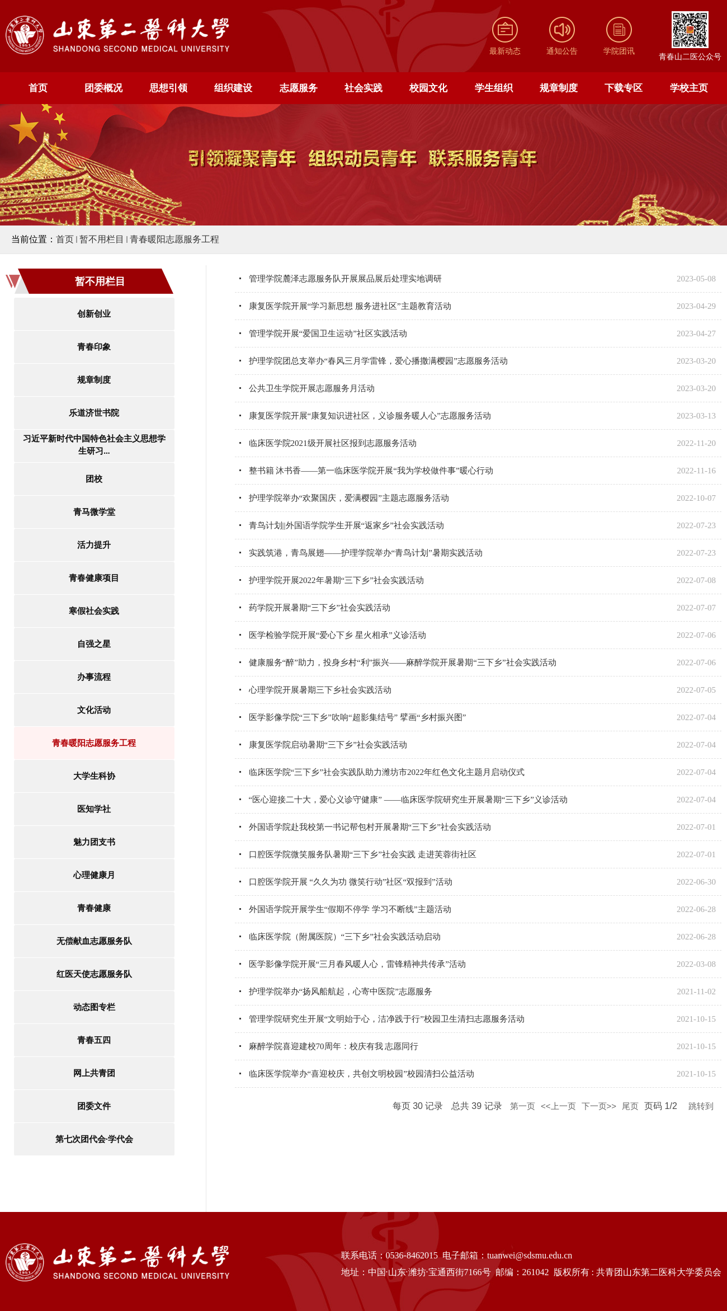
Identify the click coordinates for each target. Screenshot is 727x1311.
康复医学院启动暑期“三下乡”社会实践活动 (328, 744)
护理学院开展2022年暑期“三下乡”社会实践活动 (336, 580)
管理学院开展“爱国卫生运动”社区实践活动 (328, 333)
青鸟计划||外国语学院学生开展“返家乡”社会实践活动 (346, 525)
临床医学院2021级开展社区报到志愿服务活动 (333, 443)
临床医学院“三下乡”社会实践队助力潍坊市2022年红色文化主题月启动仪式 (387, 772)
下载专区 (624, 88)
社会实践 (363, 88)
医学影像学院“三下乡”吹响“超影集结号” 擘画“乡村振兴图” (357, 717)
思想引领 (168, 88)
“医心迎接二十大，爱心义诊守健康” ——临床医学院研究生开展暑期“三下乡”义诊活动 (408, 799)
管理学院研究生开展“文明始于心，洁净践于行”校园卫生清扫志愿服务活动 (387, 1018)
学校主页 (689, 88)
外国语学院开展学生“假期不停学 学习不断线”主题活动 (350, 909)
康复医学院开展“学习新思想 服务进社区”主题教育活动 (350, 306)
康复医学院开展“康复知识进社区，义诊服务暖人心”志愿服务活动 (370, 415)
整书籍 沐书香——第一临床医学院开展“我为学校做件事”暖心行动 (371, 470)
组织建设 (233, 88)
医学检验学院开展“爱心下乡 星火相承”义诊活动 (337, 635)
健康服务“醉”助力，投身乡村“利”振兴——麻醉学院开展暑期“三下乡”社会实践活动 (402, 662)
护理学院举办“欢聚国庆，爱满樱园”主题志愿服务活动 (349, 498)
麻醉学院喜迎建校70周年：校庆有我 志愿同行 (334, 1046)
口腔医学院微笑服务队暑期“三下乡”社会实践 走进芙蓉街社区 (362, 854)
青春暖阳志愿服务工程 (174, 239)
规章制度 (559, 88)
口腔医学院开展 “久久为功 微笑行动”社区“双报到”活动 (350, 881)
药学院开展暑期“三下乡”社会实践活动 (319, 607)
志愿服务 (299, 88)
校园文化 (428, 88)
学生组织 (494, 88)
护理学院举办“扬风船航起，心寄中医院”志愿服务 (340, 991)
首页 (38, 88)
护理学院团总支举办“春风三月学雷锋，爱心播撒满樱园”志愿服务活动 (378, 360)
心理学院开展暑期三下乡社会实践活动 (320, 689)
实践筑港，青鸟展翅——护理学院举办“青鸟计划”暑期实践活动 (366, 552)
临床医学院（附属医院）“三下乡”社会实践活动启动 (345, 936)
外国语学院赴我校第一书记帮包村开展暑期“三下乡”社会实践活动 (370, 827)
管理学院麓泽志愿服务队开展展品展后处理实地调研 (345, 278)
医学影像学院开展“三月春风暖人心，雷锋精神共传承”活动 (357, 964)
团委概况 (103, 88)
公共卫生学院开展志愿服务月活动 (312, 388)
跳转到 (702, 1106)
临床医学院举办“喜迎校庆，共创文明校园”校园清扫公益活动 (361, 1073)
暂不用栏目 (101, 239)
